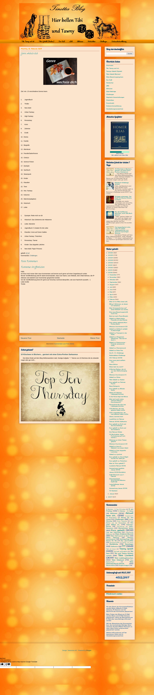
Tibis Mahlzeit (118, 560)
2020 (111, 267)
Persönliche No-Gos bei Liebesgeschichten (117, 405)
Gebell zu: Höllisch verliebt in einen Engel (118, 329)
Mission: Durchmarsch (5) (118, 326)
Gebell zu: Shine (114, 377)
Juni (111, 289)
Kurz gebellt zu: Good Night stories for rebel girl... (118, 457)
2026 (110, 253)
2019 (110, 270)
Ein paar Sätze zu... (119, 523)
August (112, 284)
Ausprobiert (112, 517)
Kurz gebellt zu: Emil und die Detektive (117, 428)
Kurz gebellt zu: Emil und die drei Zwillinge (117, 424)
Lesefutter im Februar (116, 419)
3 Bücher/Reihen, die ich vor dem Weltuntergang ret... (118, 370)
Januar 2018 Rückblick (117, 472)
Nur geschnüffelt (127, 540)
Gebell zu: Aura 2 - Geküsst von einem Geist (118, 447)
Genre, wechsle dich (116, 416)
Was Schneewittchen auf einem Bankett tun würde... (118, 308)
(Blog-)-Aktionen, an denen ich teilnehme (118, 304)
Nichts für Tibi (111, 540)
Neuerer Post (26, 338)
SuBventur (114, 546)
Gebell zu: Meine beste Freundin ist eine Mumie (118, 319)
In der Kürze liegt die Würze (118, 396)
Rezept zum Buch (127, 542)
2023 (110, 260)
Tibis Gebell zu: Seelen (116, 379)
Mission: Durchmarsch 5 (117, 375)
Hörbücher (109, 83)
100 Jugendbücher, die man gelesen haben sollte (118, 413)
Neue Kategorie (114, 386)
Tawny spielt (126, 548)
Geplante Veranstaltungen (115, 97)
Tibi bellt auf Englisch (120, 551)
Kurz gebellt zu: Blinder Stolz (117, 389)
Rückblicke (114, 544)
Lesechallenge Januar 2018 (116, 485)
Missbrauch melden (114, 594)
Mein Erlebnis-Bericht (124, 534)
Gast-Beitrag (120, 526)
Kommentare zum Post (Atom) (64, 344)
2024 (110, 258)
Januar (112, 494)
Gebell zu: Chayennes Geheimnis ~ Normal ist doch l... (118, 338)
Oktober (113, 279)
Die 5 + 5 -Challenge (116, 353)
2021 (110, 265)
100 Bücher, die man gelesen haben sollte (117, 409)
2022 (110, 263)
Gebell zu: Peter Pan (116, 350)
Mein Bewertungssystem (114, 77)
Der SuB (62, 41)
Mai (111, 292)
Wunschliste (110, 565)
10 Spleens (113, 491)
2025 (110, 255)
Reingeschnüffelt (115, 542)
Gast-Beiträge (111, 91)
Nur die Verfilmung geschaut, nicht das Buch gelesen (123, 213)
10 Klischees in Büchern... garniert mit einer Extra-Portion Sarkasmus (49, 354)
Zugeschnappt (124, 565)
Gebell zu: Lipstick (115, 454)
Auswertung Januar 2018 (118, 488)
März (112, 297)
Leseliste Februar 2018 (117, 466)
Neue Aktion (113, 364)
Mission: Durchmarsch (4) (118, 444)
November (113, 277)
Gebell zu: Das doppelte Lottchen (117, 451)
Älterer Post (95, 338)
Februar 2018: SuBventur (118, 421)
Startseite (61, 338)
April (111, 294)
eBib (71, 41)
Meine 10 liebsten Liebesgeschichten (116, 393)
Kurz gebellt (118, 530)
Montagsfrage (125, 539)
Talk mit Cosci (111, 549)
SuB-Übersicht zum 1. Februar (116, 475)
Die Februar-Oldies (115, 432)
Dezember (113, 275)
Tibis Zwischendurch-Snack (119, 562)
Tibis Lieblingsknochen (124, 558)
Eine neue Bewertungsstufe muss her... (118, 312)
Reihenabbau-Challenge (117, 355)
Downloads (110, 103)
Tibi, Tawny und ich (28, 41)
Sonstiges (129, 544)
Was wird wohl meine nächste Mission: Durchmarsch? (116, 400)
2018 (110, 272)
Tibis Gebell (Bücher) (46, 41)
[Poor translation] (7, 664)
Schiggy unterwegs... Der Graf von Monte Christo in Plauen (123, 198)
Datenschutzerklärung (119, 41)
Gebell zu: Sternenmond (117, 348)
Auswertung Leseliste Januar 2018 (116, 469)
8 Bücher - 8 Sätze (125, 511)
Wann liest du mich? (116, 367)
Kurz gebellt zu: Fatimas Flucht (117, 382)
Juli (111, 287)
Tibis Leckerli (125, 555)
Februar (112, 299)
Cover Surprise (122, 521)
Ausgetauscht (129, 515)
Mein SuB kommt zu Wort (120, 536)
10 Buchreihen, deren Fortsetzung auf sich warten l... (117, 436)
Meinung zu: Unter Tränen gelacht (117, 440)
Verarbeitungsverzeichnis (114, 109)
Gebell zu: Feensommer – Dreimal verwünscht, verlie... (117, 344)
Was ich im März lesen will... (118, 301)
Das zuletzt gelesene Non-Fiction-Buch (118, 323)
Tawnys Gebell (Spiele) (114, 71)
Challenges (103, 41)
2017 (110, 497)
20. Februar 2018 (115, 358)
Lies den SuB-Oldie (113, 532)
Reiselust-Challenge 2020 (122, 183)
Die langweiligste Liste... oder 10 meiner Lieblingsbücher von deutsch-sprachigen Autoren (123, 230)
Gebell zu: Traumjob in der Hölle (118, 333)
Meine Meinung (112, 537)
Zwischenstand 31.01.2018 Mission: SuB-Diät (117, 480)
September (114, 282)
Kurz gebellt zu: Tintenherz (118, 461)
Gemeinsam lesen (125, 528)
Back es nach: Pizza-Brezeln (118, 316)
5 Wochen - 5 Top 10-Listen (116, 509)
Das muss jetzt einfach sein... (117, 361)
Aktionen (80, 41)
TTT (123, 546)
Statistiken (91, 41)
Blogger (88, 650)
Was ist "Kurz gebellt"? (117, 463)
